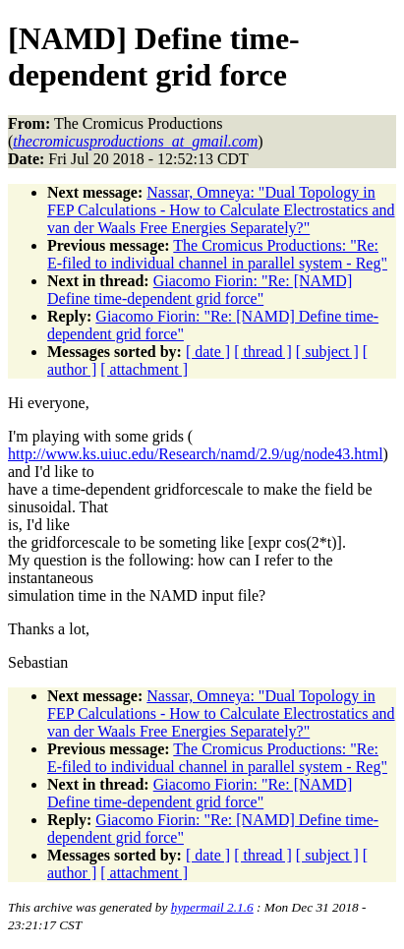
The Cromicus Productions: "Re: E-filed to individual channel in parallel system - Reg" (217, 254)
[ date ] (208, 351)
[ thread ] (263, 351)
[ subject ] (327, 351)
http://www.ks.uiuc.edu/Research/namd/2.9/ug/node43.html (195, 453)
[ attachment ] (144, 369)
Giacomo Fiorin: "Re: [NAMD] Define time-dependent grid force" (199, 289)
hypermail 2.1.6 (212, 907)
